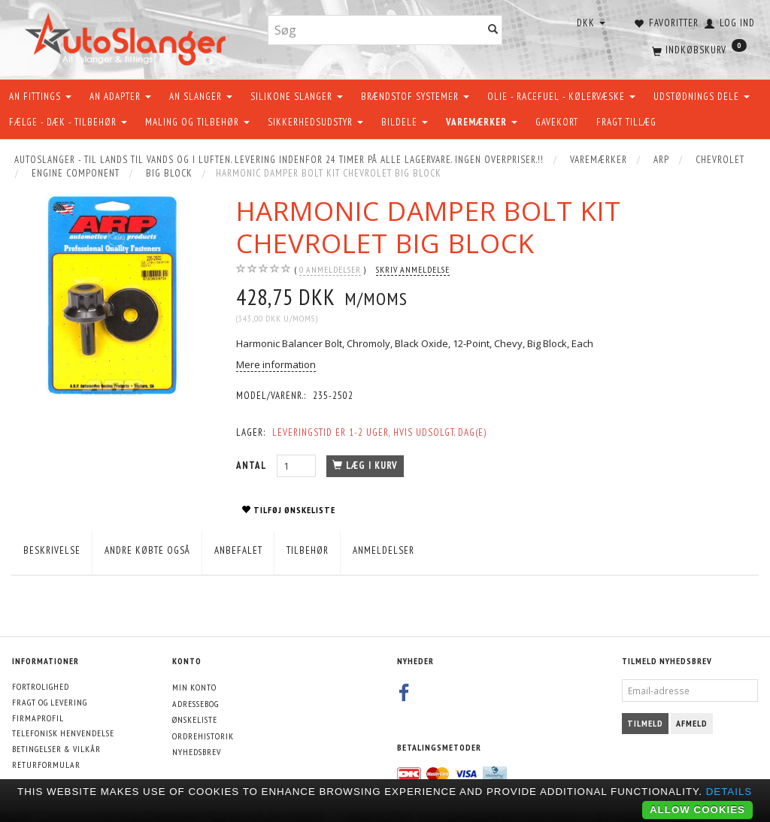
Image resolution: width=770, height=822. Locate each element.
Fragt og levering (49, 702)
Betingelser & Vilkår (56, 748)
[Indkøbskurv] (698, 48)
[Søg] (493, 30)
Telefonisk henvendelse (63, 733)
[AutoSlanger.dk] (128, 36)
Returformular (46, 764)
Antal (252, 465)
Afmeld (692, 723)
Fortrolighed (40, 686)
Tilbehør (307, 550)
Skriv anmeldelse (413, 269)
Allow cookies (697, 809)
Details (729, 791)
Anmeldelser (383, 550)
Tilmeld (645, 723)
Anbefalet (238, 550)
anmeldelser (330, 270)
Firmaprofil (38, 718)
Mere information (276, 364)
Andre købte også (147, 550)
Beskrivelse (51, 550)
